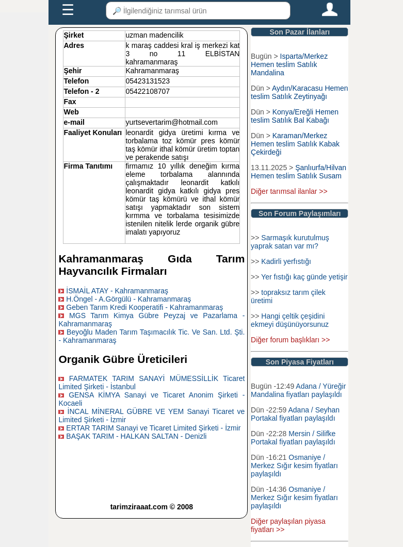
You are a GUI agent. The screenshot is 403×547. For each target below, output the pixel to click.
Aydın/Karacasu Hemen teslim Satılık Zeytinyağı (299, 92)
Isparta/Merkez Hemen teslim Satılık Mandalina (289, 64)
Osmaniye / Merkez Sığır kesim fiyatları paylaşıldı (294, 465)
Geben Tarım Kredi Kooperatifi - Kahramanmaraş (144, 307)
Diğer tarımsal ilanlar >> (289, 191)
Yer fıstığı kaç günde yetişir (304, 277)
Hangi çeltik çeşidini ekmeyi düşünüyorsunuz (290, 320)
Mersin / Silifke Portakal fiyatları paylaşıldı (293, 437)
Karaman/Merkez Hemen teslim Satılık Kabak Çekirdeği (295, 143)
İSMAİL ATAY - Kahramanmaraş (117, 291)
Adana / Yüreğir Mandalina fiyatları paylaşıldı (298, 390)
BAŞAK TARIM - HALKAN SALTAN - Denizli (136, 436)
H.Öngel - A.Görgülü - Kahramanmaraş (128, 299)
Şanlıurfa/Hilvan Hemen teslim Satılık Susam (298, 171)
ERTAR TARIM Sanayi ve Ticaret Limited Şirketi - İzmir (153, 428)
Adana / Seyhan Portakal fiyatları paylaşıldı (295, 414)
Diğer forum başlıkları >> (290, 340)
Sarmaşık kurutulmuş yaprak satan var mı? (290, 242)
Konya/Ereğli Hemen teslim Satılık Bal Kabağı (294, 116)
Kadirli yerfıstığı (286, 261)
